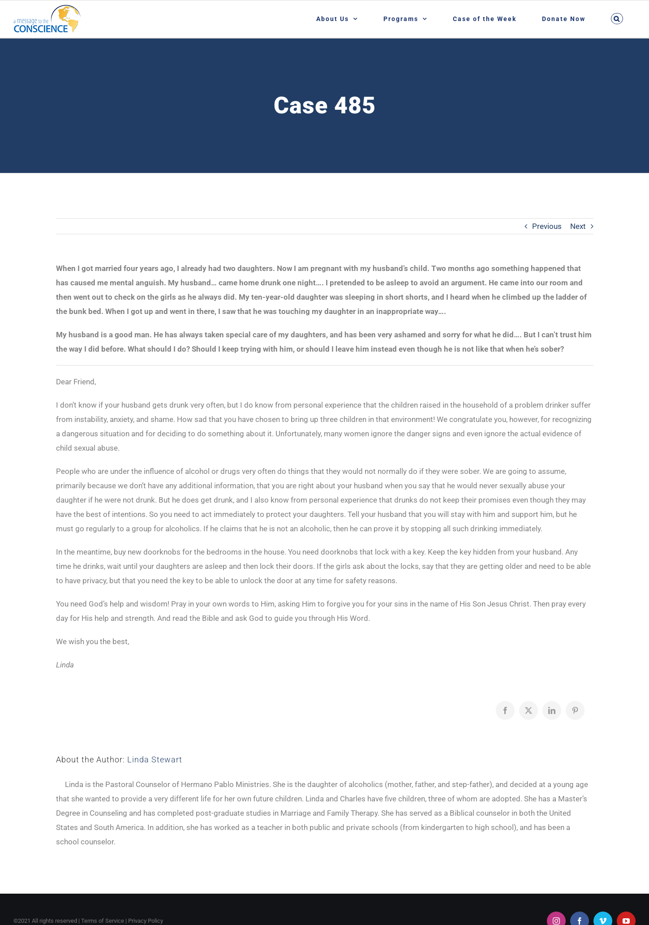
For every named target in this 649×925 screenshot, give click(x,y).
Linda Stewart (154, 759)
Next (578, 226)
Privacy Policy (145, 920)
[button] (617, 18)
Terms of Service (102, 920)
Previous (547, 226)
